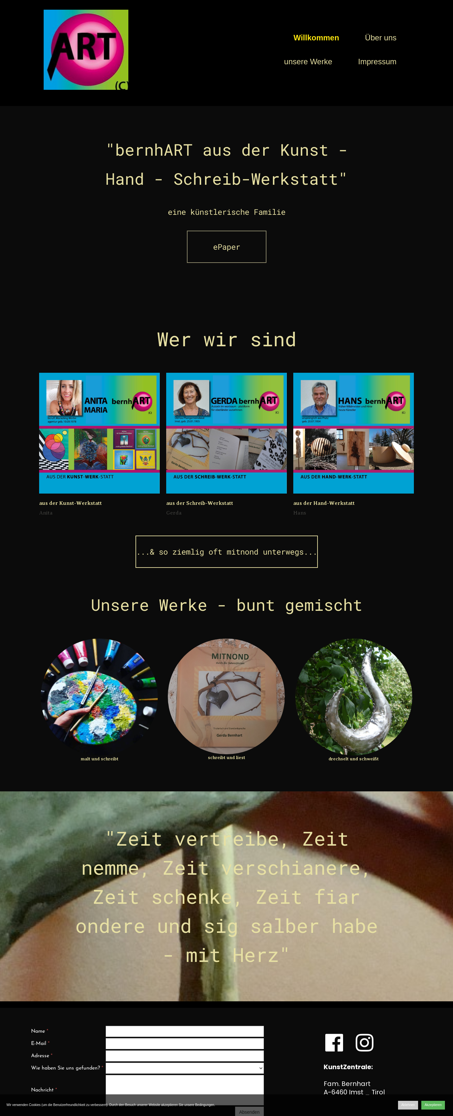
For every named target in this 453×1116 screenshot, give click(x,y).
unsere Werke (308, 61)
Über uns (380, 37)
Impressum (377, 61)
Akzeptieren (433, 1105)
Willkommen (316, 37)
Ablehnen (408, 1105)
